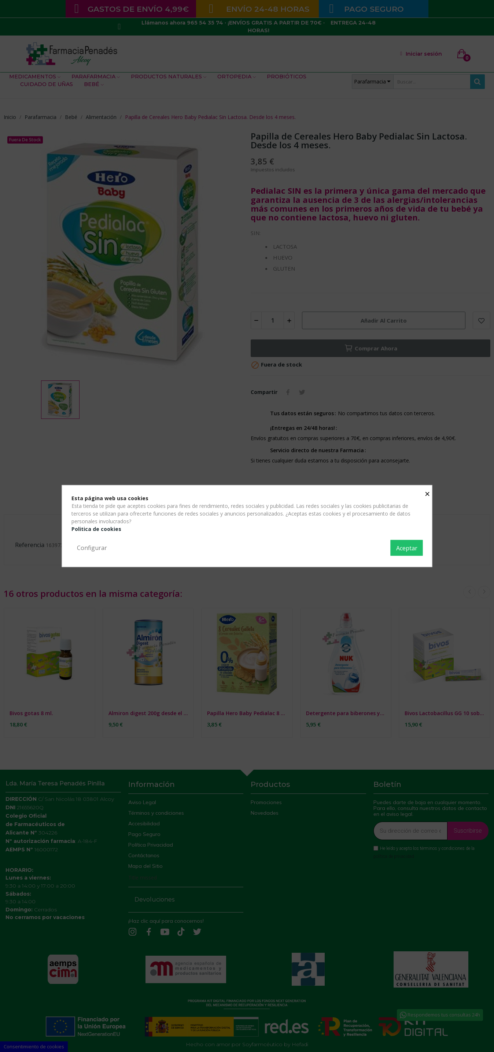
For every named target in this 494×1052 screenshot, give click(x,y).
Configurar (92, 547)
